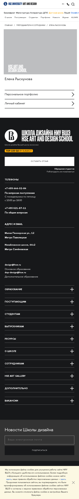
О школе (8, 18)
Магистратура (22, 12)
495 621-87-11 (15, 208)
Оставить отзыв (39, 161)
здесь (9, 479)
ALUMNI (74, 18)
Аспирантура (36, 12)
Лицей (67, 12)
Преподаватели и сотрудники (30, 25)
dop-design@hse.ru (15, 272)
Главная (8, 25)
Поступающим (20, 18)
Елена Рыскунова (57, 25)
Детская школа (56, 12)
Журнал (65, 18)
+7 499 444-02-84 (15, 188)
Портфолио (45, 18)
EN (63, 4)
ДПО (45, 12)
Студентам (33, 18)
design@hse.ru (13, 264)
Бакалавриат (9, 12)
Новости (56, 18)
